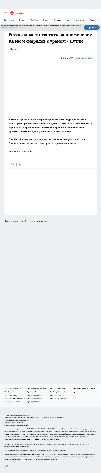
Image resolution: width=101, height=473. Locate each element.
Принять (92, 27)
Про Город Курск (10, 395)
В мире (46, 20)
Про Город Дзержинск (35, 398)
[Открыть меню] (5, 13)
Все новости (9, 20)
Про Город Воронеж (11, 392)
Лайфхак (34, 20)
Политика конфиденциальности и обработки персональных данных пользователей (35, 450)
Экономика (80, 20)
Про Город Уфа (55, 395)
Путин (13, 48)
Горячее (22, 20)
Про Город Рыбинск (34, 395)
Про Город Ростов (33, 402)
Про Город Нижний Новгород (15, 398)
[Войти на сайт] (94, 13)
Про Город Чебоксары (12, 389)
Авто (69, 20)
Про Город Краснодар (12, 402)
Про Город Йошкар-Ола (58, 392)
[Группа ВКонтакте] (75, 392)
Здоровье (58, 20)
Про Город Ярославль (58, 389)
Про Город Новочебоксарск (37, 389)
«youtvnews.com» (23, 415)
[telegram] (20, 164)
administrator (84, 57)
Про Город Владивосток (58, 398)
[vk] (12, 164)
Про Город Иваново (34, 392)
